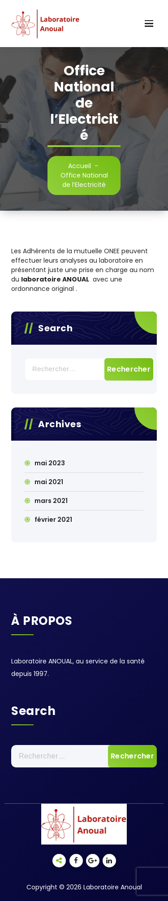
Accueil (79, 165)
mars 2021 (51, 500)
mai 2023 (49, 463)
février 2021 (53, 519)
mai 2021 (48, 481)
